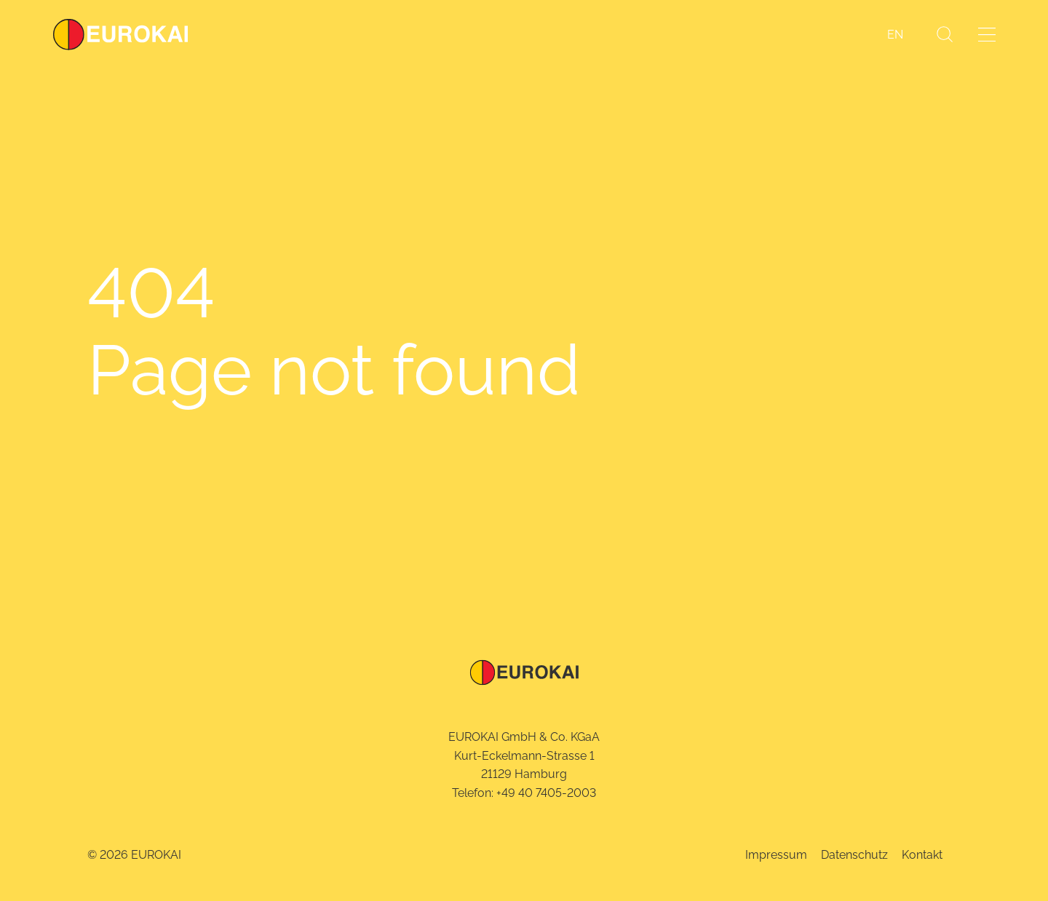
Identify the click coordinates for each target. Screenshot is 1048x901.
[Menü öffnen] (987, 34)
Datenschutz (854, 855)
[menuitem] (895, 35)
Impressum (776, 855)
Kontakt (922, 855)
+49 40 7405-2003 (546, 793)
